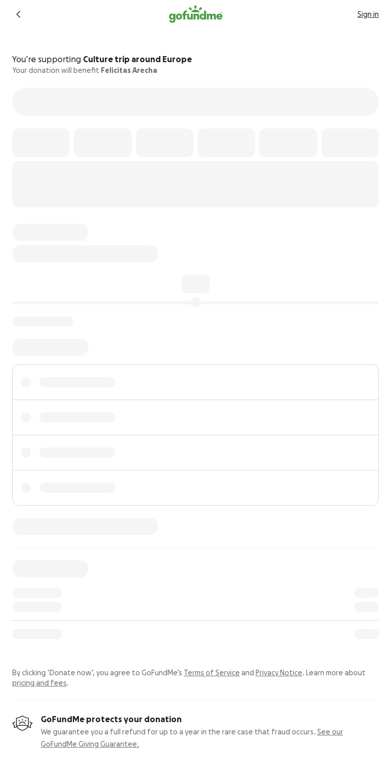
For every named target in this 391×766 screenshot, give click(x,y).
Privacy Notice (279, 673)
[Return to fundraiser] (18, 14)
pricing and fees (39, 683)
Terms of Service (212, 673)
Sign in (368, 14)
